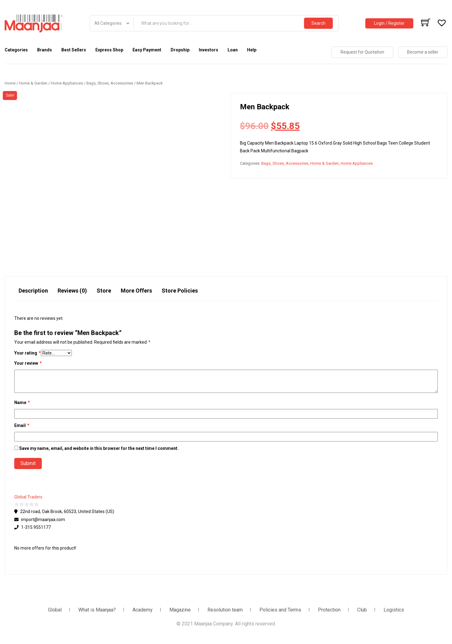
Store (104, 290)
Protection (329, 610)
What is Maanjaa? (97, 610)
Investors (208, 49)
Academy (143, 610)
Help (251, 49)
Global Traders (28, 496)
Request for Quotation (362, 52)
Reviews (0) (72, 290)
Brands (44, 49)
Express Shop (109, 49)
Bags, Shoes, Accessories (109, 83)
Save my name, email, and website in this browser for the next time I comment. (99, 448)
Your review (28, 363)
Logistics (394, 610)
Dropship (180, 49)
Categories (16, 49)
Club (362, 610)
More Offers (136, 290)
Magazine (180, 610)
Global (55, 610)
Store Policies (180, 290)
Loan (233, 49)
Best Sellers (73, 49)
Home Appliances (67, 83)
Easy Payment (147, 49)
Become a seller (422, 52)
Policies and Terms (280, 610)
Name (22, 403)
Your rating (27, 353)
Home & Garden (33, 83)
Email (21, 425)
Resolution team (225, 610)
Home (10, 83)
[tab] (33, 293)
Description (33, 290)
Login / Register (389, 23)
